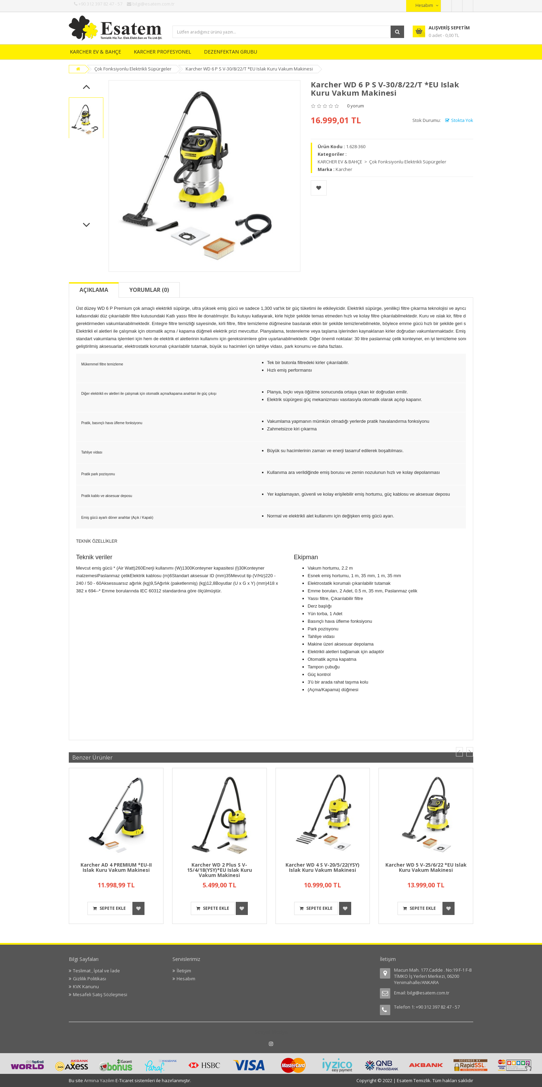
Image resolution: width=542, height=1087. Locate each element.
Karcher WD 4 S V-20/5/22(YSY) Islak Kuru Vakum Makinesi (322, 867)
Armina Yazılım (99, 1080)
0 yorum (355, 106)
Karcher (344, 169)
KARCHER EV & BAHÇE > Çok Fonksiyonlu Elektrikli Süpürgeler (382, 162)
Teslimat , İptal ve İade (96, 970)
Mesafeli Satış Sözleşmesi (100, 994)
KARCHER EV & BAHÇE (95, 51)
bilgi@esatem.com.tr (428, 993)
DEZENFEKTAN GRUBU (230, 51)
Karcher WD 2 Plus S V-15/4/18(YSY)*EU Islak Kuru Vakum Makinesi (219, 870)
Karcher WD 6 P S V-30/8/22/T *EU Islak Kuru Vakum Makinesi (249, 69)
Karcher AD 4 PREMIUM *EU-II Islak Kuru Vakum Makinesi (116, 867)
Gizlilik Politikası (89, 978)
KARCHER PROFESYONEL (162, 51)
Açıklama (94, 290)
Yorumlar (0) (149, 290)
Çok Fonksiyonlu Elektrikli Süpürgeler (132, 69)
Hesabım (186, 978)
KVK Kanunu (86, 986)
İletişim (184, 970)
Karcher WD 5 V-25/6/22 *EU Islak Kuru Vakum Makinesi (426, 867)
